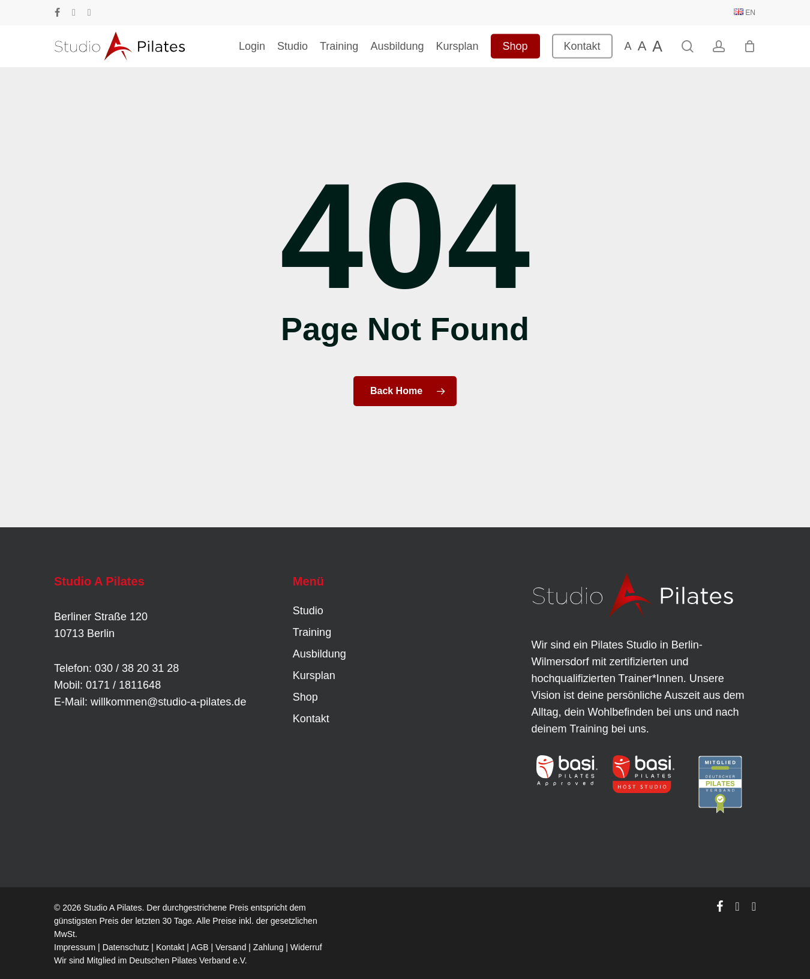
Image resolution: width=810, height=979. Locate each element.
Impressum (74, 947)
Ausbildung (319, 654)
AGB (200, 947)
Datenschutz (126, 947)
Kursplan (314, 675)
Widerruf (306, 947)
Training (312, 632)
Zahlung (268, 947)
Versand (230, 947)
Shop (305, 697)
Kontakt (311, 719)
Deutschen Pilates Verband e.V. (188, 960)
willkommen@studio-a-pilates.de (168, 702)
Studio (308, 611)
